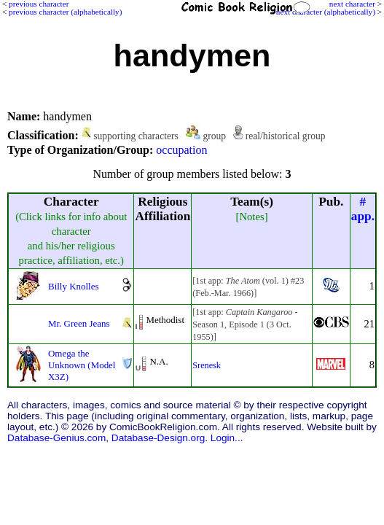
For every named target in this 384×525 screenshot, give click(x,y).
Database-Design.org (158, 437)
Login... (227, 437)
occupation (181, 150)
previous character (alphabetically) (65, 11)
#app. (363, 209)
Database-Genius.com (56, 437)
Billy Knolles (73, 286)
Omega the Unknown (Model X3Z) (81, 365)
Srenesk (206, 365)
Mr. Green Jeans (79, 323)
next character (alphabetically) (325, 11)
